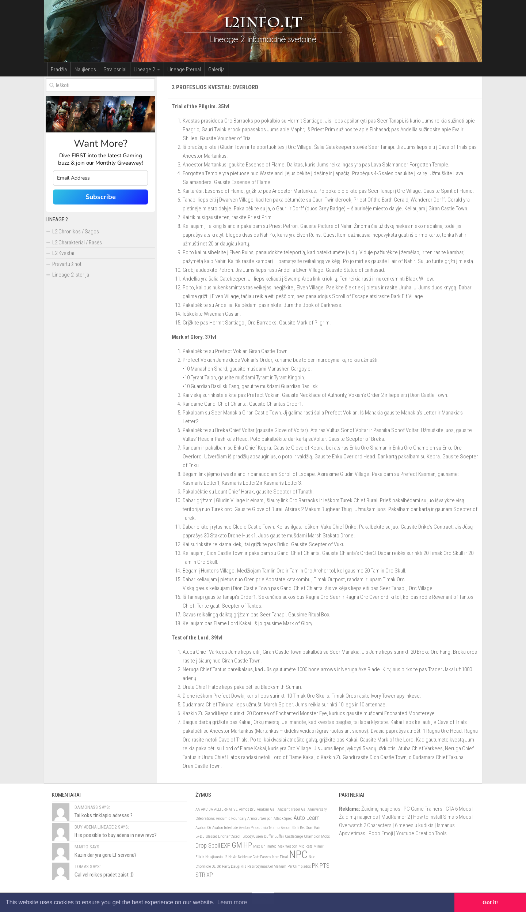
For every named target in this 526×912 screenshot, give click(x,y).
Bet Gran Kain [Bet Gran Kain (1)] (310, 828)
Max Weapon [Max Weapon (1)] (287, 846)
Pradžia (58, 69)
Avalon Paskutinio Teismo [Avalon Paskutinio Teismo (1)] (259, 828)
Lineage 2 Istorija (70, 275)
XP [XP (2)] (209, 875)
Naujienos (81, 69)
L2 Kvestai (63, 253)
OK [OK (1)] (219, 866)
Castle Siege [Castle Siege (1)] (294, 836)
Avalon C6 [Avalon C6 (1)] (203, 828)
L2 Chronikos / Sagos (75, 232)
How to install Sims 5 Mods (442, 817)
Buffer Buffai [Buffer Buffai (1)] (274, 836)
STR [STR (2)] (200, 875)
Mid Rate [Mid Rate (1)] (305, 846)
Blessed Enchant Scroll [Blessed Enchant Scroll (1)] (223, 836)
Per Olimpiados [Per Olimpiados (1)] (299, 866)
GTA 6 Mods (458, 809)
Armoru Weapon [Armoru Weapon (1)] (259, 819)
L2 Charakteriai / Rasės (77, 243)
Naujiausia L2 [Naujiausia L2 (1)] (216, 857)
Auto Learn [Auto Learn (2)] (307, 818)
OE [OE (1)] (214, 866)
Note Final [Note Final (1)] (280, 857)
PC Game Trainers (423, 809)
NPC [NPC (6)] (298, 855)
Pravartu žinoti (67, 264)
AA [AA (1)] (197, 809)
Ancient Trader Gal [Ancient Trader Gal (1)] (292, 809)
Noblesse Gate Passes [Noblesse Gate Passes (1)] (254, 857)
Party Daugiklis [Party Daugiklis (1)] (234, 866)
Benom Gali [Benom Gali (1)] (290, 828)
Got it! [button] (490, 902)
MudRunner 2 (395, 817)
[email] (100, 178)
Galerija (202, 69)
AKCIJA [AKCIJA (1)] (207, 809)
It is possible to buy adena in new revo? (116, 835)
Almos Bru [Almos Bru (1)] (247, 809)
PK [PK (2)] (315, 866)
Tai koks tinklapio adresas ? (104, 815)
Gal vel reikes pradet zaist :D (104, 875)
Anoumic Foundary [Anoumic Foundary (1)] (231, 819)
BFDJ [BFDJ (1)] (200, 836)
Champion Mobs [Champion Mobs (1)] (317, 836)
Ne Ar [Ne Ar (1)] (232, 857)
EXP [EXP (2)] (225, 845)
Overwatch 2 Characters (365, 825)
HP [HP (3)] (247, 845)
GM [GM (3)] (237, 845)
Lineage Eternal (172, 69)
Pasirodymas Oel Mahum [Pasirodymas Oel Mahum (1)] (266, 866)
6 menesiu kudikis (414, 825)
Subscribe (100, 197)
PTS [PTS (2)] (324, 866)
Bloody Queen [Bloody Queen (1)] (253, 836)
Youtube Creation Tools (421, 833)
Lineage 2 (135, 69)
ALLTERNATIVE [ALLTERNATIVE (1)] (226, 809)
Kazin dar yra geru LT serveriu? (106, 855)
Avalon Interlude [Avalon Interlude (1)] (225, 828)
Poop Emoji (381, 833)
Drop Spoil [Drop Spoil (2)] (207, 845)
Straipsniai (108, 69)
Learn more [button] (232, 902)
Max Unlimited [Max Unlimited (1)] (265, 846)
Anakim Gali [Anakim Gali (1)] (267, 809)
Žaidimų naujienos (380, 809)
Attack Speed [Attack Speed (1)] (283, 819)
